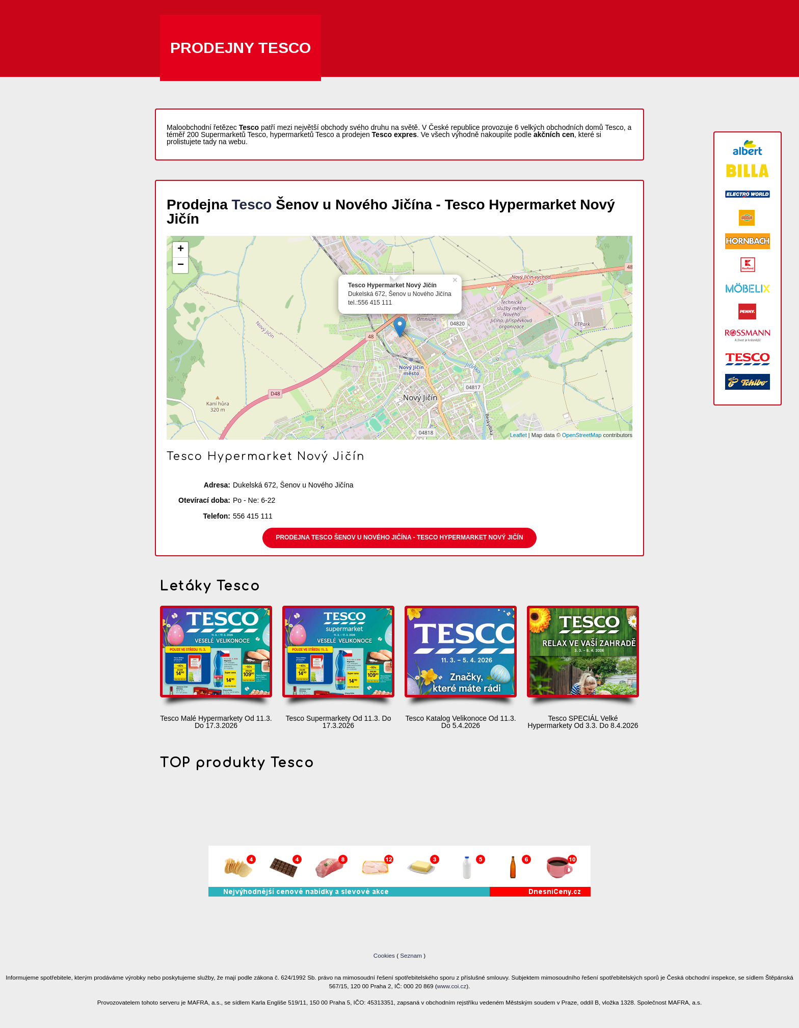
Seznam (410, 955)
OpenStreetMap (582, 435)
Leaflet (518, 435)
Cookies (385, 955)
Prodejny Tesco (240, 47)
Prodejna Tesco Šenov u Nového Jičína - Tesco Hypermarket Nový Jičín (399, 537)
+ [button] (180, 249)
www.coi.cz (452, 986)
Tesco (252, 204)
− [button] (180, 265)
